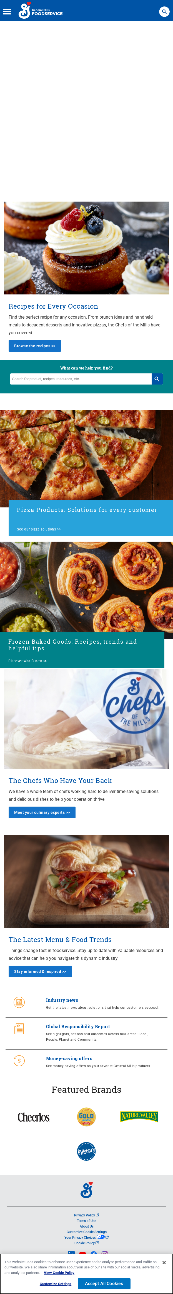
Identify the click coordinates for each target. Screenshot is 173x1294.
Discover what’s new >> (27, 661)
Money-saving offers (69, 1058)
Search (164, 9)
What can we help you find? (86, 368)
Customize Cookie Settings (87, 1232)
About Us (87, 1226)
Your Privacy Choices (86, 1238)
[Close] (164, 1263)
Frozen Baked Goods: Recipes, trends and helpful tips (72, 645)
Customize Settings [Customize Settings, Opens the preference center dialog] (55, 1285)
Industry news (62, 1000)
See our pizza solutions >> (39, 529)
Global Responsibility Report (78, 1026)
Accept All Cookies (104, 1284)
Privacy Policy (86, 1215)
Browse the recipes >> (35, 346)
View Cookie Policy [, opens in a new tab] (59, 1273)
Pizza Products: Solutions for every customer (87, 509)
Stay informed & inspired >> (40, 971)
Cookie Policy (86, 1243)
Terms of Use (86, 1221)
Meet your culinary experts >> (42, 812)
